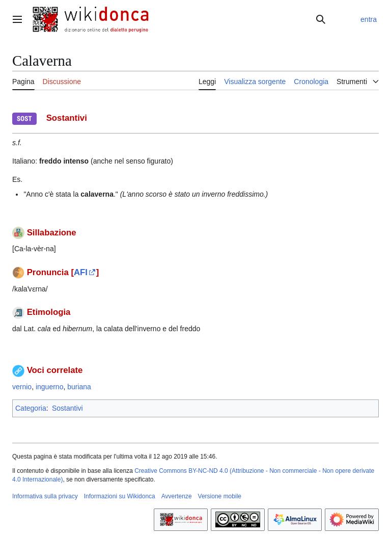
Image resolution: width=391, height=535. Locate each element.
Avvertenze (176, 496)
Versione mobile (219, 496)
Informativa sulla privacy (45, 496)
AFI (81, 272)
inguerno (50, 387)
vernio (22, 387)
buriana (79, 387)
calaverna (97, 194)
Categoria (30, 408)
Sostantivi (67, 408)
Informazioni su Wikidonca (119, 496)
